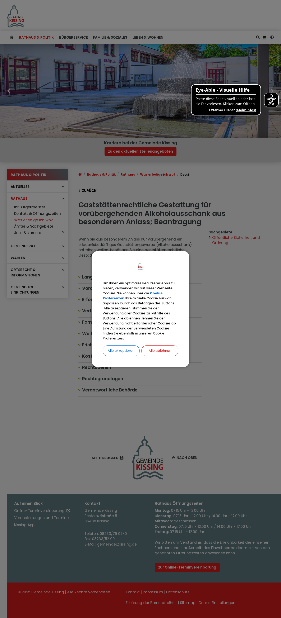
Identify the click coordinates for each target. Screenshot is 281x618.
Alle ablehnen (160, 350)
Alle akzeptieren (121, 350)
